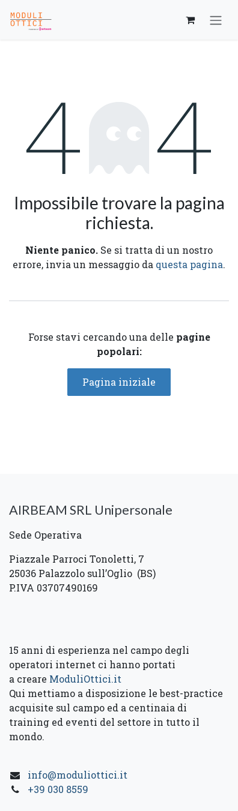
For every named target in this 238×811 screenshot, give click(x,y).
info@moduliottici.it (77, 774)
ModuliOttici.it (84, 678)
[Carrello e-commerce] (190, 19)
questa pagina (189, 264)
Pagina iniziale (119, 382)
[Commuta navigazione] (216, 20)
